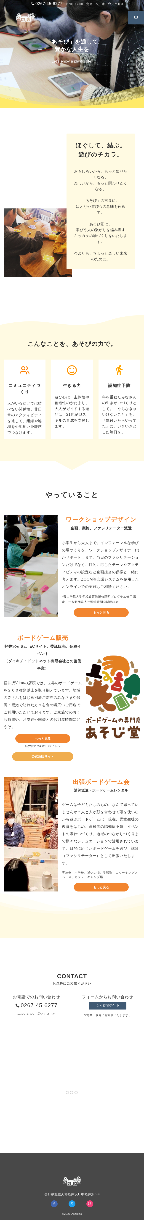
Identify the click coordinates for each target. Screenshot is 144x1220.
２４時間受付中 (107, 1005)
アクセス (115, 4)
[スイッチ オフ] (136, 17)
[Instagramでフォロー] (139, 3)
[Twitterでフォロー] (133, 3)
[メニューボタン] (6, 17)
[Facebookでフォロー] (128, 3)
